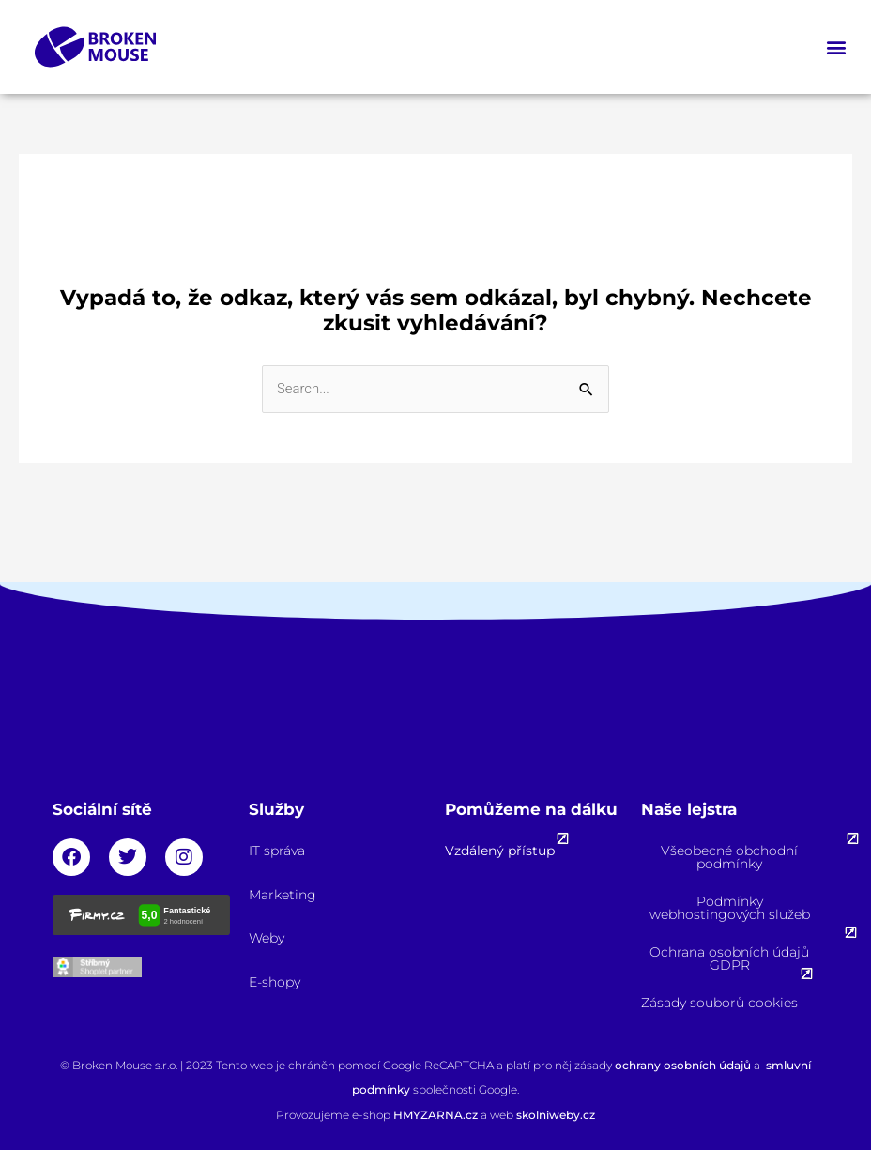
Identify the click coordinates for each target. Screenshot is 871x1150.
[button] (836, 47)
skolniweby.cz (555, 1115)
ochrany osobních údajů (683, 1065)
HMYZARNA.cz (437, 1115)
